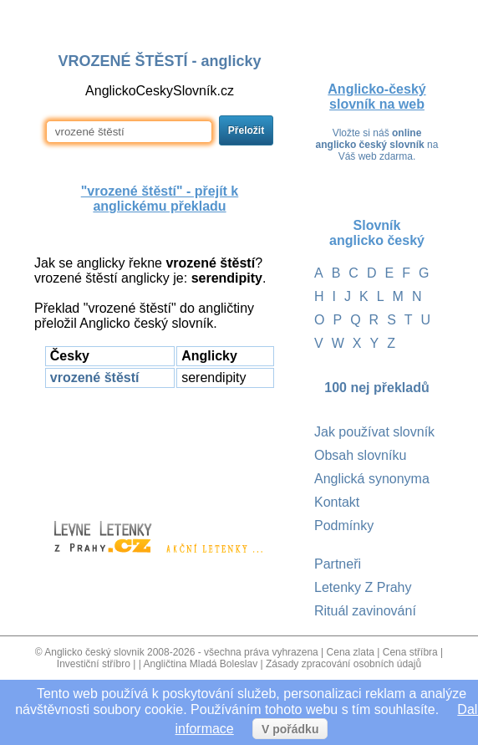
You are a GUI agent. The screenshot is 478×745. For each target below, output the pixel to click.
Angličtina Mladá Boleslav (200, 664)
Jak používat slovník (374, 432)
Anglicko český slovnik (94, 652)
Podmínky (344, 525)
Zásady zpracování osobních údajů (343, 664)
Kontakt (336, 502)
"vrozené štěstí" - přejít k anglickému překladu (160, 198)
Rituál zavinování (365, 611)
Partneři (337, 564)
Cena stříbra (410, 652)
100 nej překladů (376, 387)
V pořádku (290, 729)
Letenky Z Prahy (363, 587)
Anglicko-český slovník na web (376, 96)
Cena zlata (350, 652)
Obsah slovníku (360, 455)
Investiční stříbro (93, 664)
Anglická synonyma (372, 479)
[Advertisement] (159, 446)
